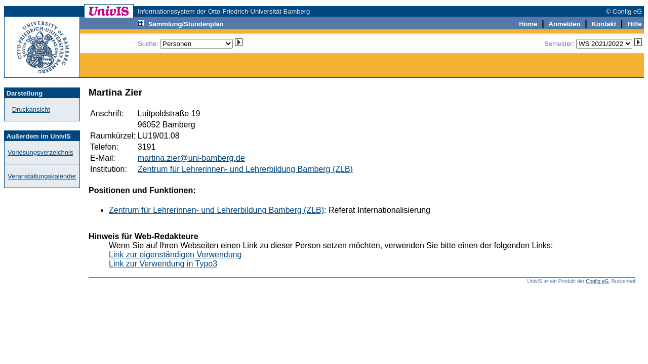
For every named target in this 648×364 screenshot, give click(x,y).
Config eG (597, 281)
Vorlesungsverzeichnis (40, 152)
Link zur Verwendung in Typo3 (163, 263)
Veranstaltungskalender (42, 176)
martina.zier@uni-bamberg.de (191, 158)
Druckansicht (31, 109)
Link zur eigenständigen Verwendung (175, 254)
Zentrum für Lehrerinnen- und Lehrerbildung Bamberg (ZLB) (245, 169)
